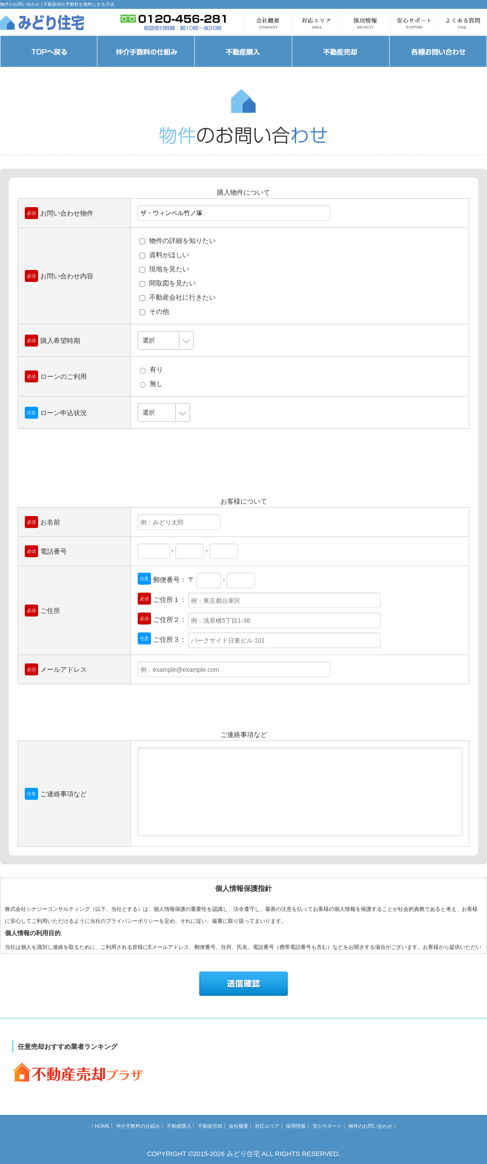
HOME (102, 1126)
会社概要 (238, 1126)
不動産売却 (210, 1126)
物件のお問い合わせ (370, 1126)
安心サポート (327, 1126)
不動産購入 (179, 1126)
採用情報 (295, 1126)
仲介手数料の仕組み (138, 1126)
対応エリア (267, 1126)
